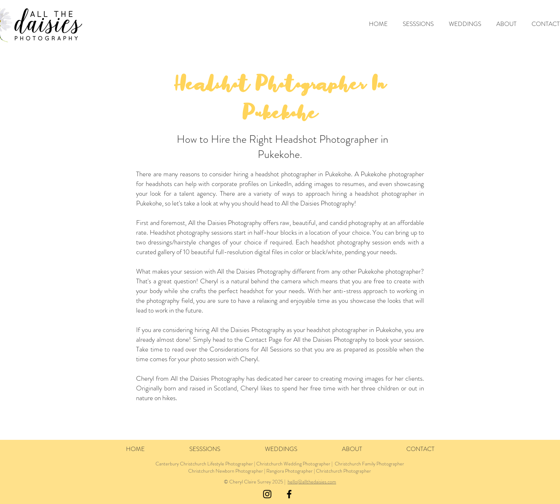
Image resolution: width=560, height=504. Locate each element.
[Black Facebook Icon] (289, 494)
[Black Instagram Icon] (267, 494)
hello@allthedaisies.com (312, 481)
